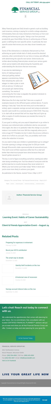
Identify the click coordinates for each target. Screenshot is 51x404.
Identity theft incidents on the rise (27, 265)
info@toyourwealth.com (27, 358)
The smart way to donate (15, 258)
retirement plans (40, 183)
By (30, 180)
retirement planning (29, 183)
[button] (25, 16)
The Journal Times (15, 180)
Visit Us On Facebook (9, 360)
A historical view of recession (26, 277)
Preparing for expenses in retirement (19, 243)
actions (12, 183)
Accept (44, 400)
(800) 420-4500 (29, 355)
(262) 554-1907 (10, 358)
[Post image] (3, 242)
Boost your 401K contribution (16, 250)
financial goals (19, 183)
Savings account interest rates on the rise (21, 289)
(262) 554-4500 (12, 355)
